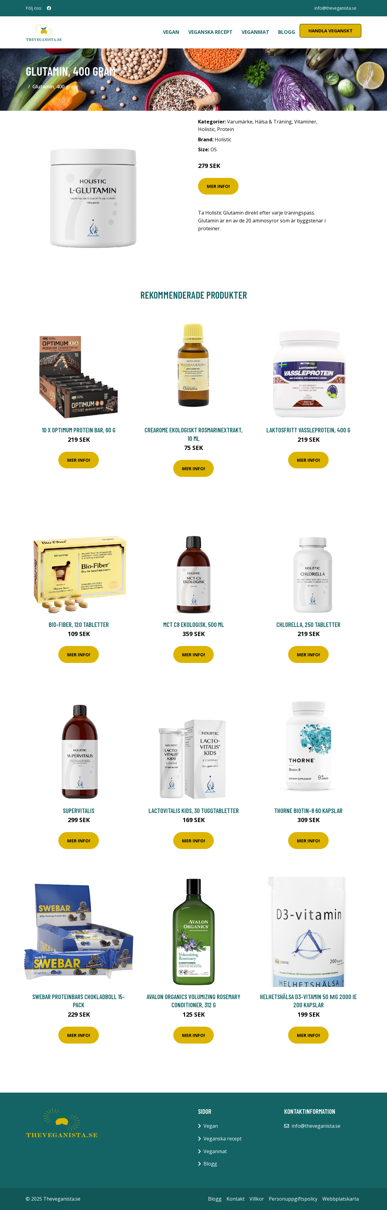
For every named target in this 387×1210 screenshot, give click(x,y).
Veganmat (255, 32)
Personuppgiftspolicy (293, 1198)
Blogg (286, 32)
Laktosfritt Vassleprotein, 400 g (308, 430)
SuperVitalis (78, 810)
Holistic (206, 129)
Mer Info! (218, 186)
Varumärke (239, 121)
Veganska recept (210, 32)
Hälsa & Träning (273, 121)
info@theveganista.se (335, 8)
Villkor (256, 1198)
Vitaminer (305, 121)
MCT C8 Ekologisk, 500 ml (193, 624)
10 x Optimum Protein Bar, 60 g (78, 430)
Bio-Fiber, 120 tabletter (79, 624)
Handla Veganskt (330, 31)
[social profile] (49, 8)
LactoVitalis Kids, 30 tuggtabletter (193, 810)
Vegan (171, 32)
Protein (225, 129)
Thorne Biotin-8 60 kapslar (308, 810)
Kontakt (235, 1198)
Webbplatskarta (340, 1198)
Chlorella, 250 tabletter (308, 624)
